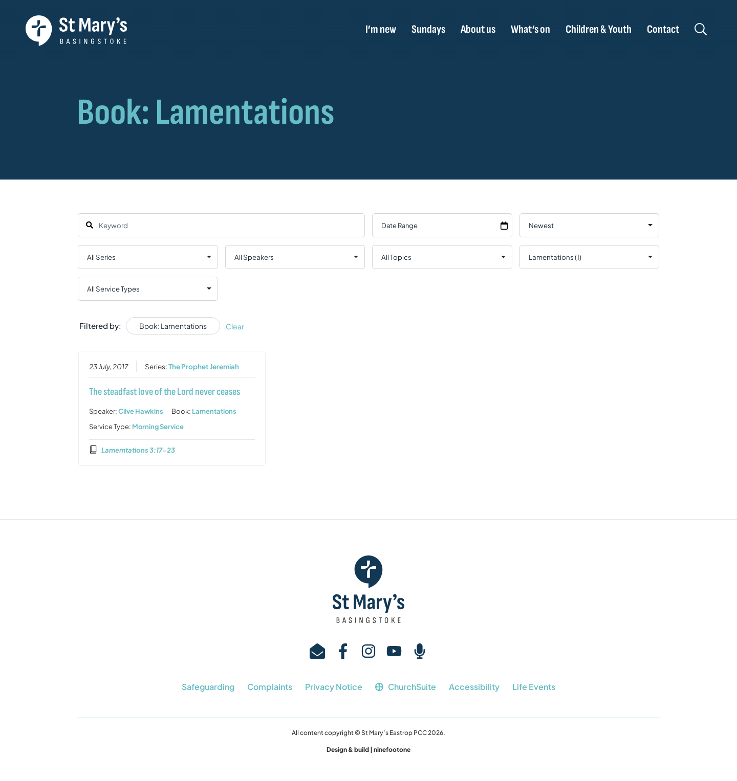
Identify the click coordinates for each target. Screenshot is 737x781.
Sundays (428, 30)
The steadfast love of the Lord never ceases (164, 391)
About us (478, 30)
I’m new (380, 30)
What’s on (530, 30)
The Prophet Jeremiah (203, 366)
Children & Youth (599, 30)
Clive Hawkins (140, 411)
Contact (663, 30)
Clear (235, 326)
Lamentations (214, 411)
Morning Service (158, 426)
